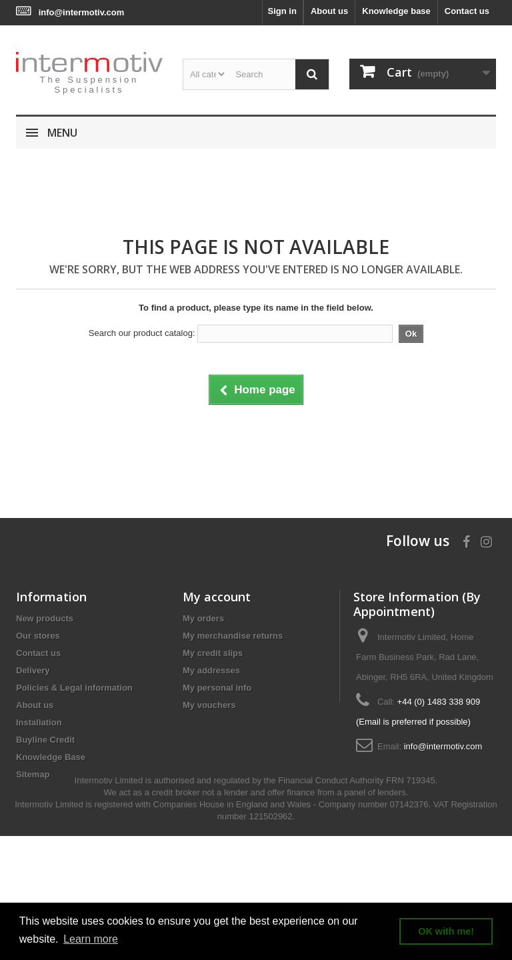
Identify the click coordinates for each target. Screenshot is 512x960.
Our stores (38, 636)
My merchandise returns (233, 636)
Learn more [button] (90, 939)
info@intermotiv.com (82, 12)
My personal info (217, 688)
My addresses (211, 670)
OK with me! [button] (446, 931)
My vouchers (209, 705)
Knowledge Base (50, 757)
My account (217, 597)
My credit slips (213, 653)
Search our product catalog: (142, 333)
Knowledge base (396, 11)
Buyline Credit (45, 740)
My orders (203, 618)
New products (44, 618)
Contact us (467, 11)
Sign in (282, 11)
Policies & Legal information (74, 688)
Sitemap (33, 774)
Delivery (33, 670)
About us (329, 11)
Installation (39, 722)
